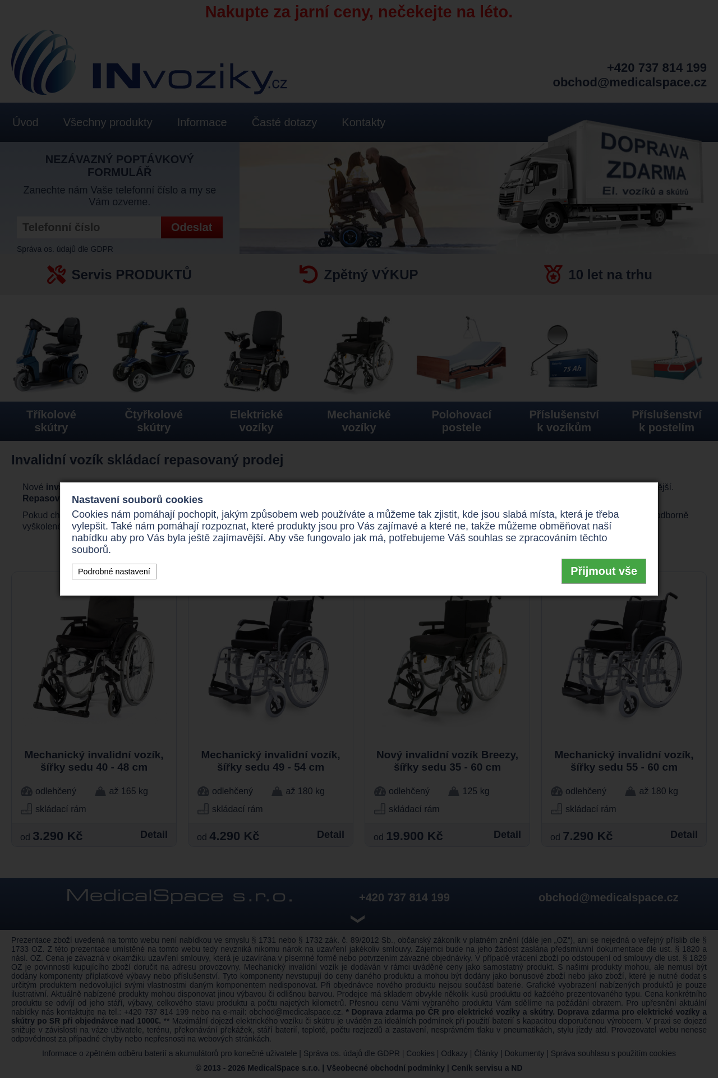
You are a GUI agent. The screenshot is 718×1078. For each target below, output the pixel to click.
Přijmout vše (603, 571)
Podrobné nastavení (114, 571)
